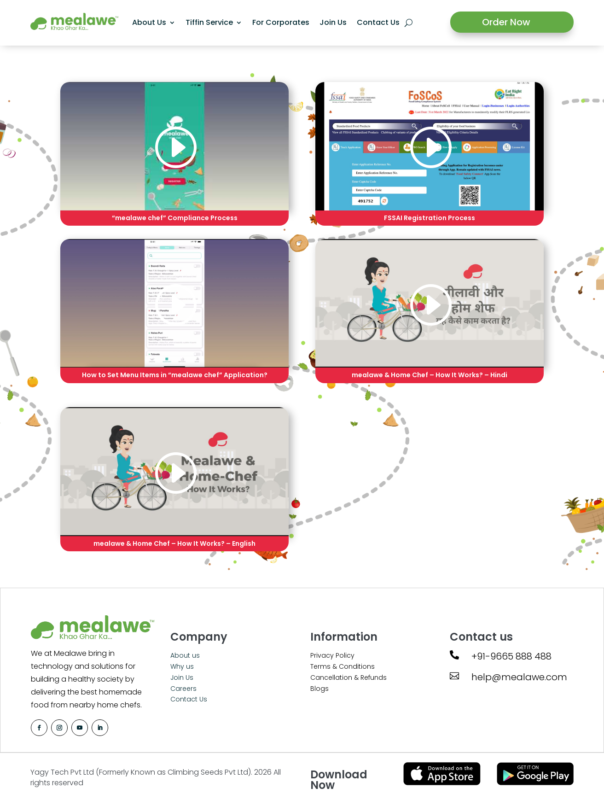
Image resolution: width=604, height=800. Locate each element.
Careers (183, 688)
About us (185, 655)
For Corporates (279, 22)
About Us (148, 22)
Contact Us (377, 22)
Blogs (319, 688)
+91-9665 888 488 (511, 656)
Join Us (332, 22)
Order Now (506, 22)
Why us (182, 666)
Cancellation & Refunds (348, 677)
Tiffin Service (208, 22)
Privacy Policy (332, 655)
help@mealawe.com (519, 677)
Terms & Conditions (342, 666)
